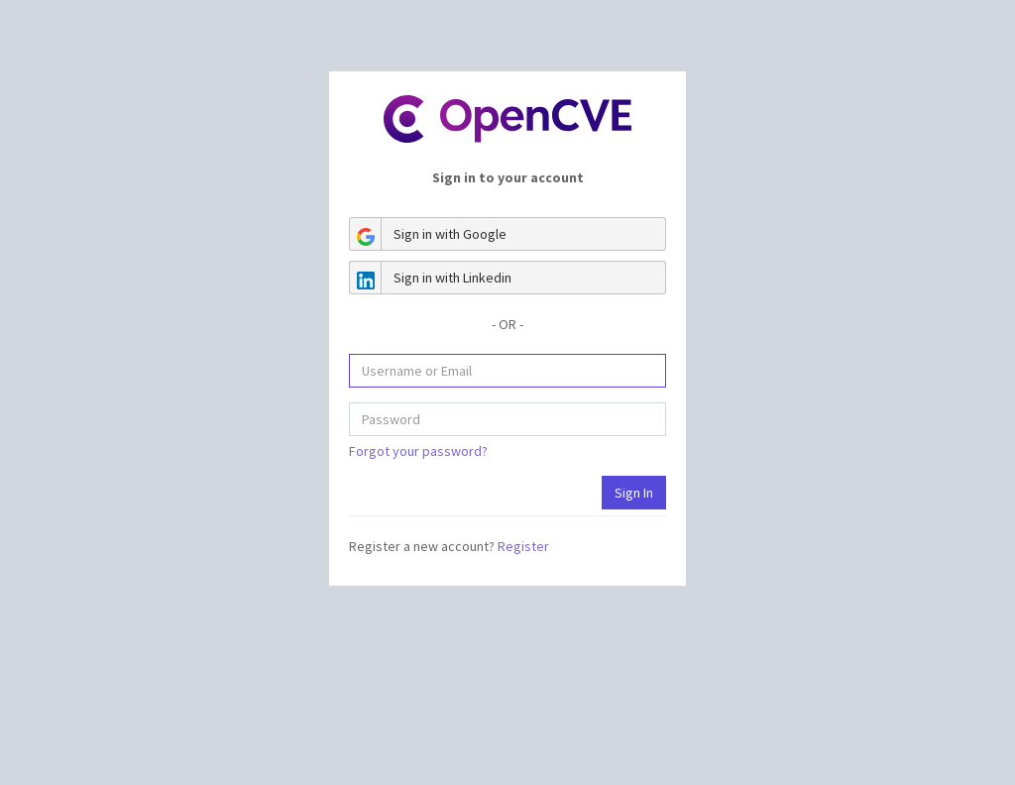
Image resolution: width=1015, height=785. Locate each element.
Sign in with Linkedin (430, 277)
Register (523, 546)
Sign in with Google (428, 234)
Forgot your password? (418, 451)
